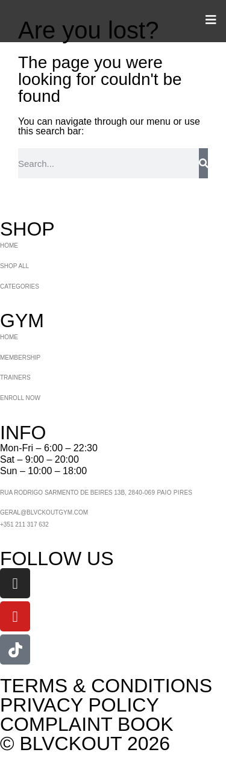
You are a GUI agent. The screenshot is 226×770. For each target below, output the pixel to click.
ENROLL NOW (20, 398)
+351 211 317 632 (24, 524)
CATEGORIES (19, 286)
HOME (9, 245)
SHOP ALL (14, 266)
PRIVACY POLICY (79, 705)
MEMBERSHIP (20, 357)
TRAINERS (15, 377)
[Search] (203, 163)
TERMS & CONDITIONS (106, 685)
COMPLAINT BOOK (86, 724)
